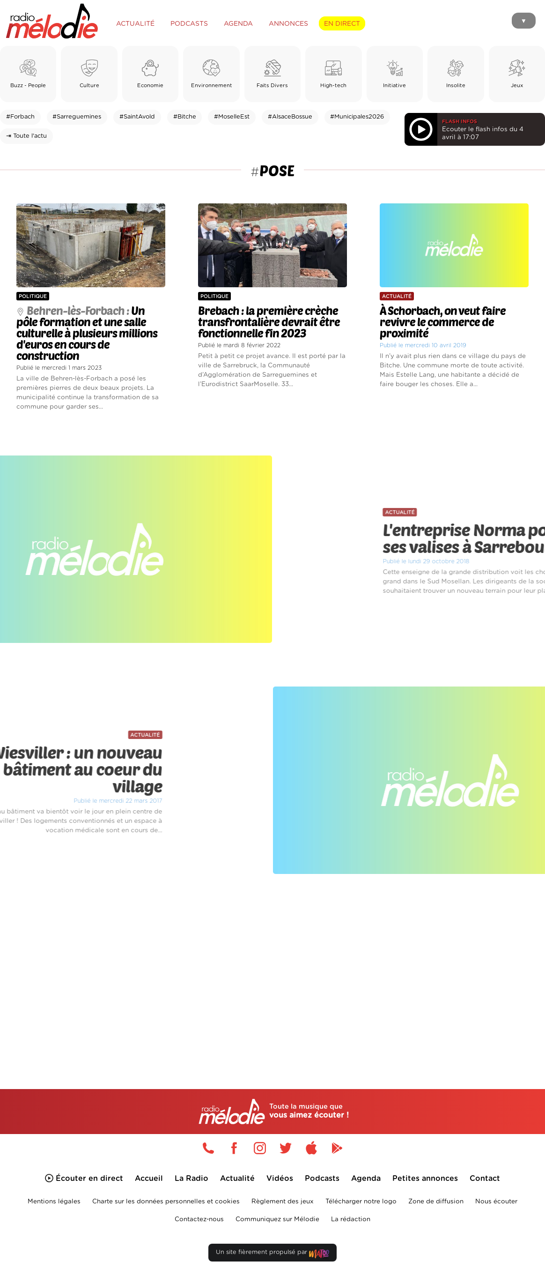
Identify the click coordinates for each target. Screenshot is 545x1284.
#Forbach (20, 117)
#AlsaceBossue (290, 117)
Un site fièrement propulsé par (272, 1254)
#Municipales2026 (357, 117)
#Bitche (184, 117)
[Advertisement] (272, 969)
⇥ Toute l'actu (26, 136)
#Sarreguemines (76, 117)
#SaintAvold (137, 117)
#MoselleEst (232, 117)
